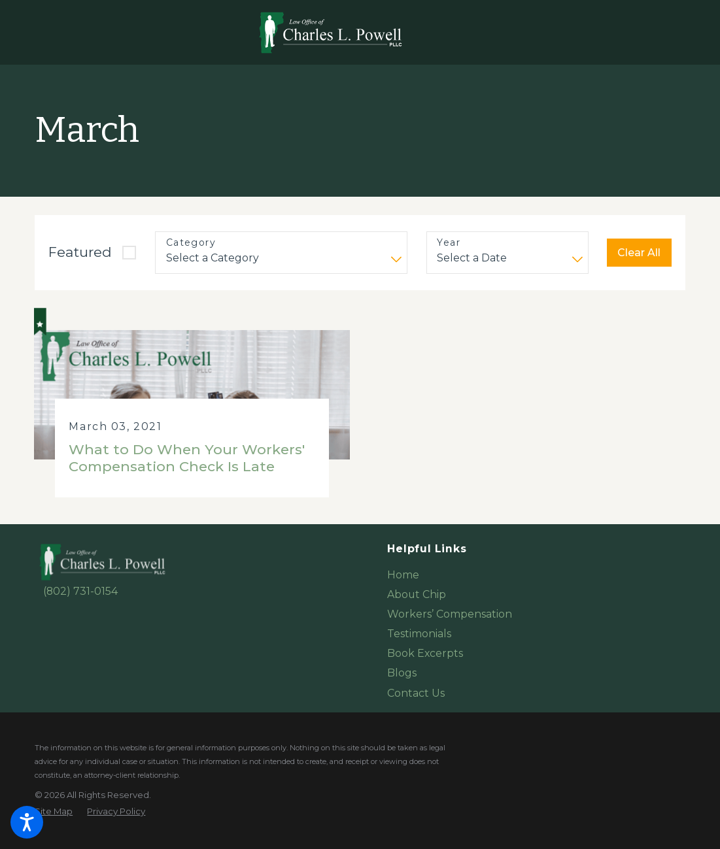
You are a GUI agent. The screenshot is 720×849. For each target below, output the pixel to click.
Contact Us (416, 693)
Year (448, 242)
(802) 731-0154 (80, 591)
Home (403, 575)
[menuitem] (536, 575)
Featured (80, 252)
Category (191, 242)
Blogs (402, 673)
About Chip (416, 594)
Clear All (638, 252)
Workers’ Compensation (449, 614)
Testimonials (419, 633)
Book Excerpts (425, 653)
